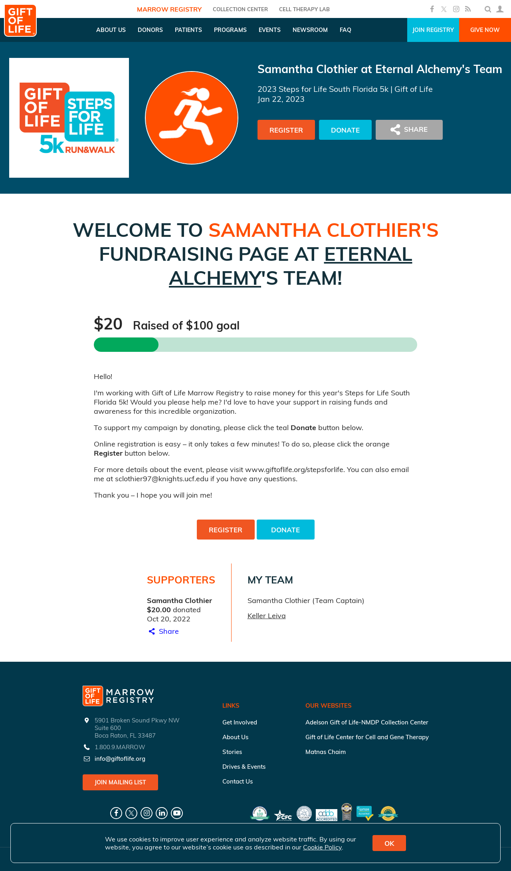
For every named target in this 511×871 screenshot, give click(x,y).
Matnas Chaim (325, 752)
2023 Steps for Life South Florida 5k (322, 89)
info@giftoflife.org (120, 758)
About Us (235, 737)
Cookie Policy (322, 847)
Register (286, 130)
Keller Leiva (267, 615)
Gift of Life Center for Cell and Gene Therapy (367, 737)
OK (389, 843)
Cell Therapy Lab (304, 9)
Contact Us (237, 781)
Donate (345, 130)
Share (163, 631)
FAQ (345, 30)
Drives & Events (243, 766)
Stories (232, 752)
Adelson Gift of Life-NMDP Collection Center (366, 722)
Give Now (485, 30)
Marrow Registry (169, 9)
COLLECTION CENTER (240, 9)
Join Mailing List (120, 782)
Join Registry (433, 30)
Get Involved (239, 722)
